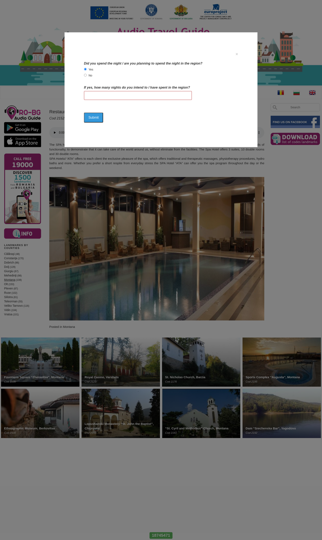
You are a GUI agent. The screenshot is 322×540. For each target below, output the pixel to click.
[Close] (237, 54)
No (90, 75)
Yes (91, 69)
